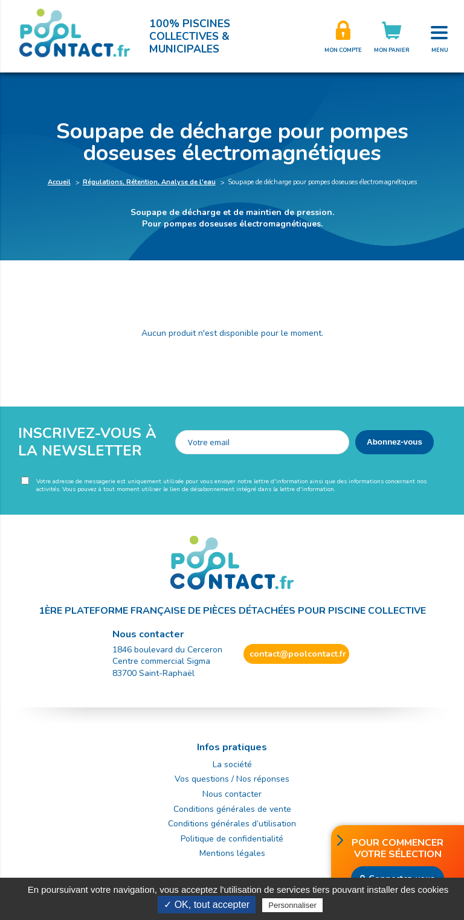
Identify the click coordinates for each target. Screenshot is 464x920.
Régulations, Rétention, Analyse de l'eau (149, 182)
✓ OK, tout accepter (207, 904)
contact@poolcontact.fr (298, 654)
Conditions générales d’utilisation (232, 823)
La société (232, 764)
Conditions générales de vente (232, 809)
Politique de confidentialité (232, 838)
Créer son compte (343, 36)
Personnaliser (292, 905)
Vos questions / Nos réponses (232, 779)
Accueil (59, 182)
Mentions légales (232, 853)
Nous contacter (232, 794)
